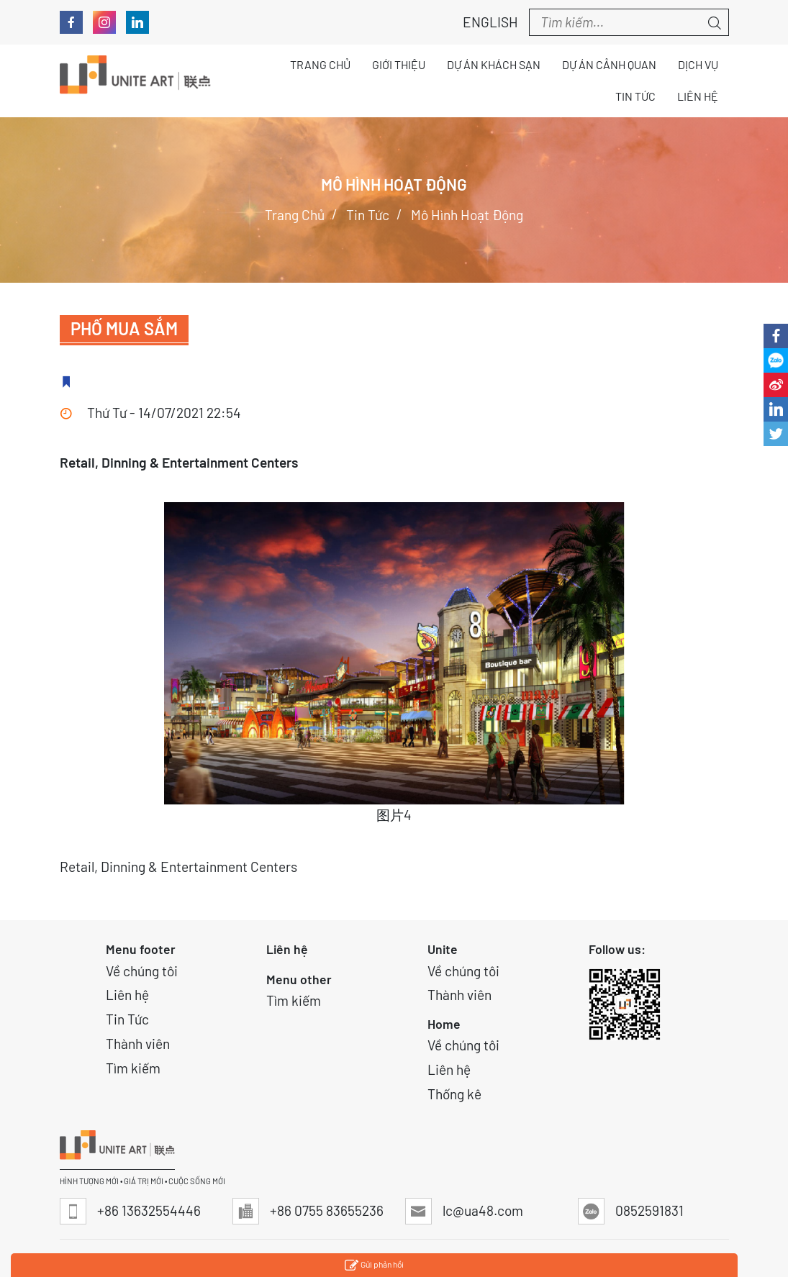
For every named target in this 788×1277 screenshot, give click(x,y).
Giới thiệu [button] (398, 64)
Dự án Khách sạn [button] (493, 64)
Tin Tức (127, 1019)
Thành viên (138, 1043)
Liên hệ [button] (697, 96)
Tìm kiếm (133, 1068)
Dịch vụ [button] (698, 64)
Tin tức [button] (635, 96)
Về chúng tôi (142, 971)
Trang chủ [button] (320, 64)
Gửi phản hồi (374, 1266)
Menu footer (141, 949)
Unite (442, 949)
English (482, 22)
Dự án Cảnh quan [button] (609, 64)
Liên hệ (127, 994)
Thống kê (454, 1094)
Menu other (299, 979)
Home (444, 1024)
